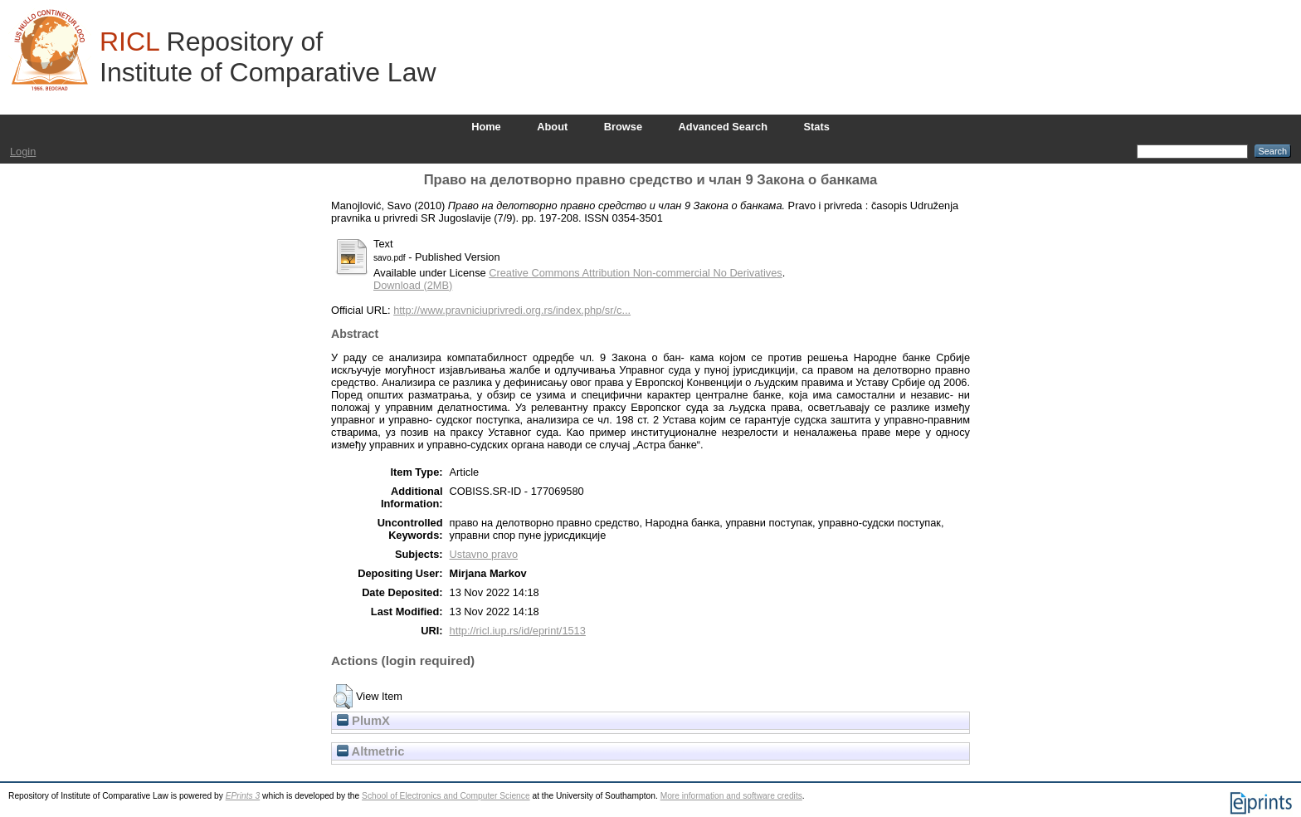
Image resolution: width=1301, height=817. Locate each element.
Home (486, 126)
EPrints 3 (243, 795)
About (552, 126)
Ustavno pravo (484, 554)
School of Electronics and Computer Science (446, 795)
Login (23, 151)
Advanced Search (723, 126)
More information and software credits (731, 795)
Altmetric (370, 751)
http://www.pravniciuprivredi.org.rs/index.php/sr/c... (512, 310)
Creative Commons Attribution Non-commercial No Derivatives (635, 273)
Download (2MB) (412, 285)
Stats (817, 126)
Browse (623, 126)
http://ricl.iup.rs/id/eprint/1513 (518, 630)
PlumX (363, 720)
